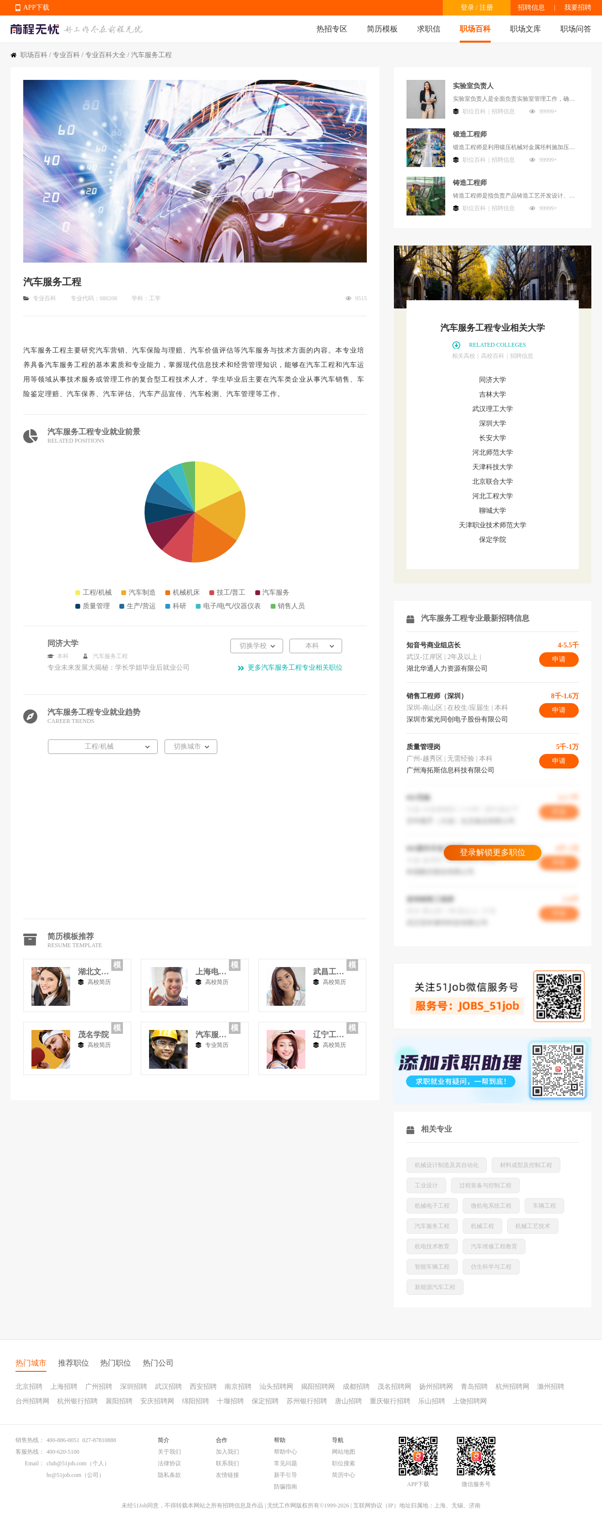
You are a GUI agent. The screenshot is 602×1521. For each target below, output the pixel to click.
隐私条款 (169, 1475)
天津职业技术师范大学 (493, 525)
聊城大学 (492, 510)
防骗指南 (285, 1486)
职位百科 (474, 111)
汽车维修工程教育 (494, 1246)
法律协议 (169, 1463)
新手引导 (285, 1475)
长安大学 (492, 438)
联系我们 (227, 1463)
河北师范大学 (492, 452)
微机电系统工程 (491, 1205)
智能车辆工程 (432, 1266)
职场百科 (475, 29)
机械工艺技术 (532, 1226)
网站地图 (343, 1451)
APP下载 (36, 7)
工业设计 (426, 1185)
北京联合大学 (492, 481)
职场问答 (575, 29)
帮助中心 (285, 1451)
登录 (467, 7)
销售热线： (30, 1440)
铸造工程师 (470, 182)
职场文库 (525, 29)
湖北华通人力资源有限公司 (447, 668)
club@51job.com (66, 1463)
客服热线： (30, 1451)
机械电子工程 (432, 1205)
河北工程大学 (492, 496)
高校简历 (99, 982)
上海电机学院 (211, 972)
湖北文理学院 (93, 972)
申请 (559, 659)
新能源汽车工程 (435, 1287)
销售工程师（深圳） (436, 696)
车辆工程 (544, 1205)
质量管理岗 (423, 747)
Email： (35, 1463)
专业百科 (66, 55)
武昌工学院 (328, 972)
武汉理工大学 (492, 409)
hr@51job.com (63, 1475)
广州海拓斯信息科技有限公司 (450, 770)
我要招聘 (577, 7)
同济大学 (492, 380)
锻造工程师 (470, 134)
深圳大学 (492, 423)
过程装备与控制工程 (485, 1185)
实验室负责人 (473, 86)
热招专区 (331, 29)
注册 (486, 7)
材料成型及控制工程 (526, 1165)
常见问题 (285, 1463)
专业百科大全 (105, 55)
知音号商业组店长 (433, 645)
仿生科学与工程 (491, 1266)
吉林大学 (492, 394)
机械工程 (482, 1226)
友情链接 (227, 1475)
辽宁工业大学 (328, 1034)
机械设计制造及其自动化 (447, 1165)
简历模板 (382, 29)
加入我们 (227, 1451)
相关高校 (463, 356)
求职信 (428, 29)
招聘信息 (531, 7)
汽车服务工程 (211, 1034)
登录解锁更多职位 (493, 852)
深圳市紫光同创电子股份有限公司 (457, 719)
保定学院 (492, 539)
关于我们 (169, 1451)
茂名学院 (93, 1034)
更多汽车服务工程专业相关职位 (295, 667)
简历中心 (343, 1475)
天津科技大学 (492, 467)
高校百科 (492, 356)
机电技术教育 (432, 1246)
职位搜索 (343, 1463)
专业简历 (216, 1045)
